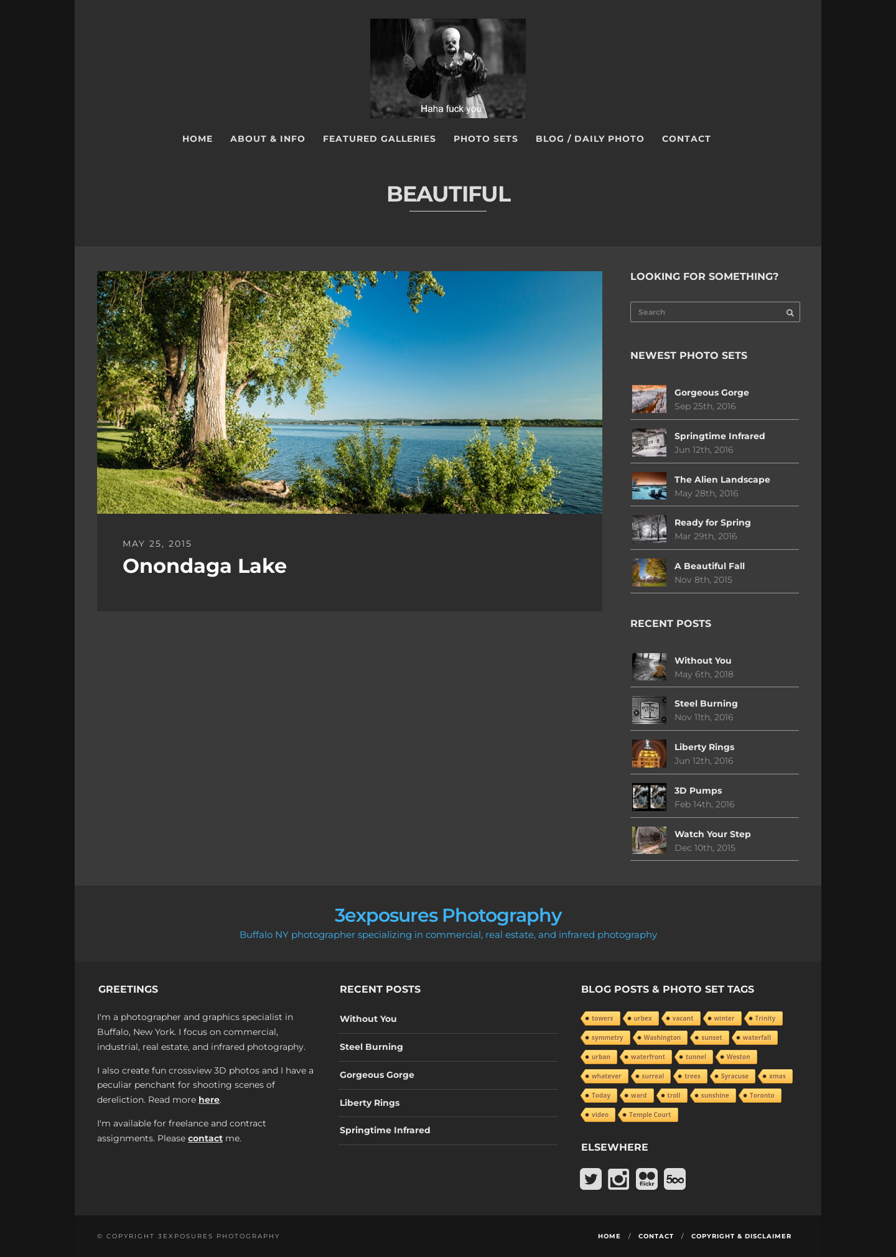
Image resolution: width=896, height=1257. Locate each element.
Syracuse (735, 1076)
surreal (653, 1076)
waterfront (648, 1056)
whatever (607, 1076)
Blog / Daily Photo (590, 138)
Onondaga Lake (205, 566)
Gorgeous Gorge (711, 392)
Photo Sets (486, 138)
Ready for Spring (712, 522)
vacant (683, 1018)
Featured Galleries (379, 138)
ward (638, 1095)
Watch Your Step (712, 834)
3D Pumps (698, 790)
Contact (686, 138)
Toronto (762, 1095)
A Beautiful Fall (709, 566)
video (600, 1114)
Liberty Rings (704, 747)
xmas (777, 1076)
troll (674, 1095)
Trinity (765, 1018)
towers (603, 1018)
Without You (703, 660)
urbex (643, 1018)
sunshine (715, 1095)
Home (197, 138)
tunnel (696, 1056)
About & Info (268, 138)
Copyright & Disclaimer (741, 1236)
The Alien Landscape (722, 479)
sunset (711, 1037)
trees (692, 1076)
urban (601, 1056)
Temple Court (650, 1114)
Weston (738, 1056)
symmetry (607, 1037)
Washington (662, 1037)
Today (601, 1095)
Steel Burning (706, 703)
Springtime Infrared (719, 436)
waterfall (757, 1037)
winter (724, 1018)
